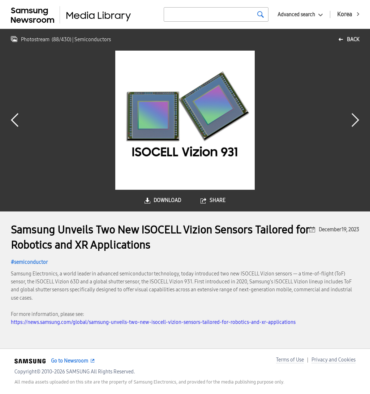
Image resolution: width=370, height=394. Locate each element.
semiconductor (31, 262)
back (353, 40)
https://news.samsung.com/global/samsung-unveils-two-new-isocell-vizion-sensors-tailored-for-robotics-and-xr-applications (153, 322)
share (217, 200)
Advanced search (296, 15)
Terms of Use (290, 360)
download (167, 200)
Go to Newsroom (69, 361)
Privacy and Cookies (333, 360)
